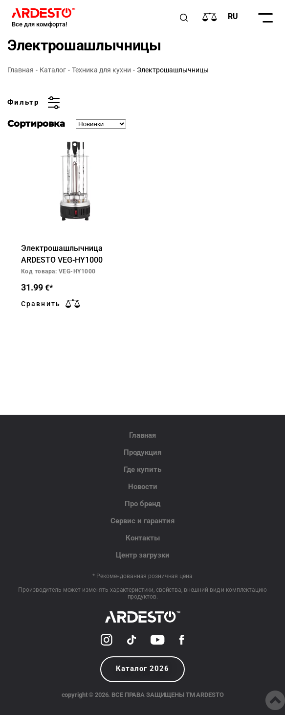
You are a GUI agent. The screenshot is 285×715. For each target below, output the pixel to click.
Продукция (142, 452)
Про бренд (142, 503)
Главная (20, 70)
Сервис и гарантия (142, 520)
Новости (142, 486)
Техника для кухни (101, 70)
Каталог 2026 (142, 668)
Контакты (143, 538)
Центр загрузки (143, 555)
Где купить (142, 469)
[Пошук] (184, 18)
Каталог (53, 70)
